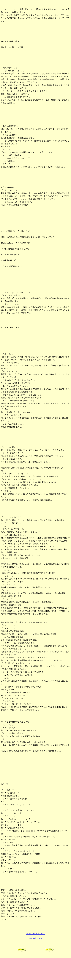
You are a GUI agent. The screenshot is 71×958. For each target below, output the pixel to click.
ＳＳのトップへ (35, 938)
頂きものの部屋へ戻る (35, 934)
